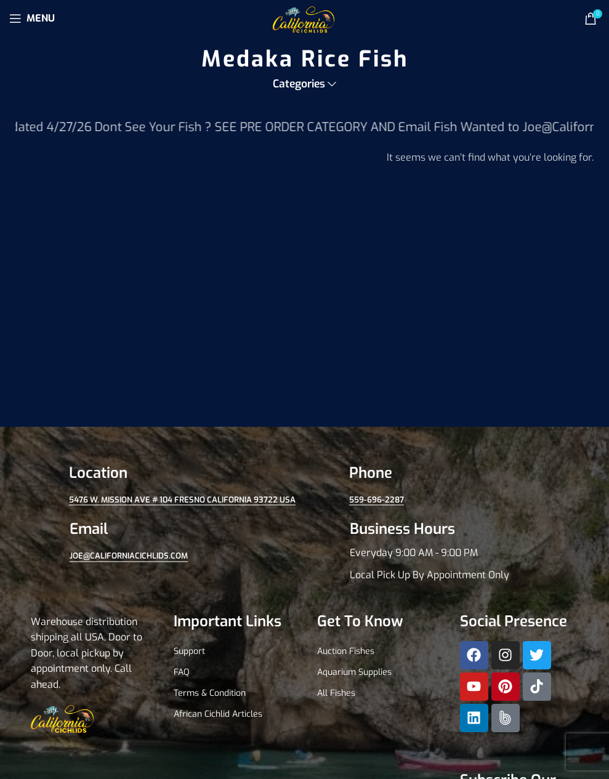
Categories (299, 84)
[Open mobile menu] (32, 18)
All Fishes (336, 693)
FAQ (182, 672)
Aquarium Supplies (354, 672)
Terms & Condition (210, 693)
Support (189, 651)
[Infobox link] (444, 551)
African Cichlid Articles (218, 714)
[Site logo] (304, 17)
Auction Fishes (345, 651)
